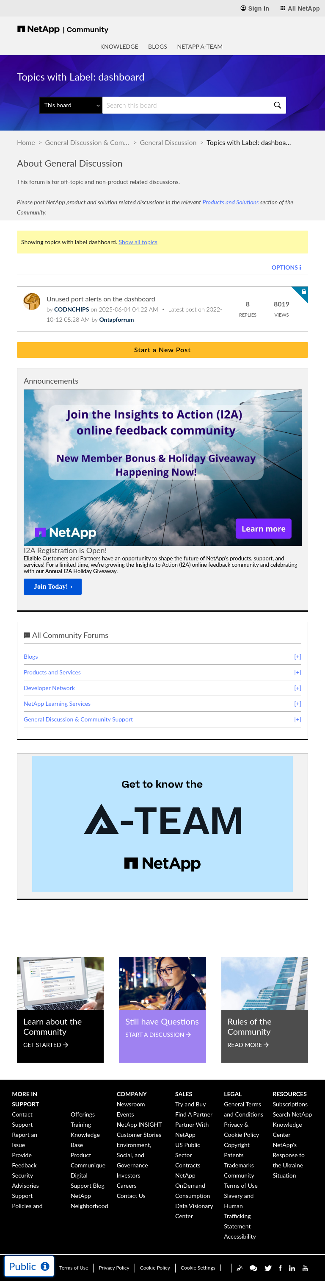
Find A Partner (193, 1114)
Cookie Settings (198, 1267)
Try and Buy (190, 1104)
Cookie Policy (155, 1267)
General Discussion (168, 142)
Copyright (237, 1144)
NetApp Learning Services (57, 703)
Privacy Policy (114, 1267)
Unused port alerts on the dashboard (101, 299)
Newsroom (131, 1104)
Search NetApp (292, 1114)
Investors (128, 1175)
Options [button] (285, 267)
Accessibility (240, 1236)
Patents (233, 1154)
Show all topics (137, 241)
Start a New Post (162, 349)
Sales (183, 1093)
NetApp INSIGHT (139, 1124)
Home (26, 142)
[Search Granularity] (70, 105)
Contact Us (131, 1195)
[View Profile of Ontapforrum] (116, 319)
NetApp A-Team (200, 46)
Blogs (157, 46)
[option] (163, 494)
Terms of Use (73, 1267)
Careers (127, 1185)
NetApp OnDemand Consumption (192, 1185)
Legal (233, 1093)
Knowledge (119, 46)
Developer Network (49, 687)
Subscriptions (290, 1104)
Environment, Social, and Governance (134, 1155)
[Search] (194, 105)
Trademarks (239, 1165)
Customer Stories (139, 1134)
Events (125, 1114)
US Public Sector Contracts (188, 1155)
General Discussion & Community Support (87, 142)
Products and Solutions (230, 202)
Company (132, 1093)
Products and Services (52, 672)
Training (81, 1124)
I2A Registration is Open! (65, 550)
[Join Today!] (53, 587)
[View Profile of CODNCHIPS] (71, 309)
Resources (290, 1093)
